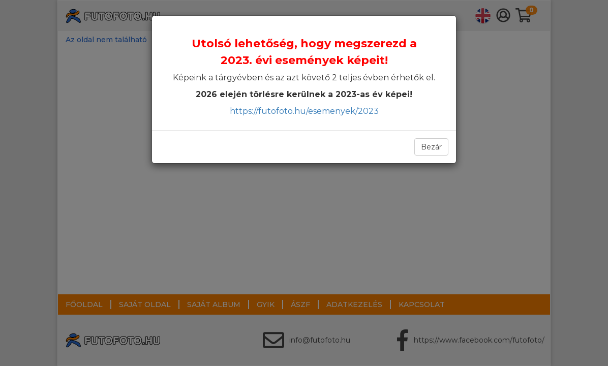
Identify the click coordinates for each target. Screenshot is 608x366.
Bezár (431, 146)
